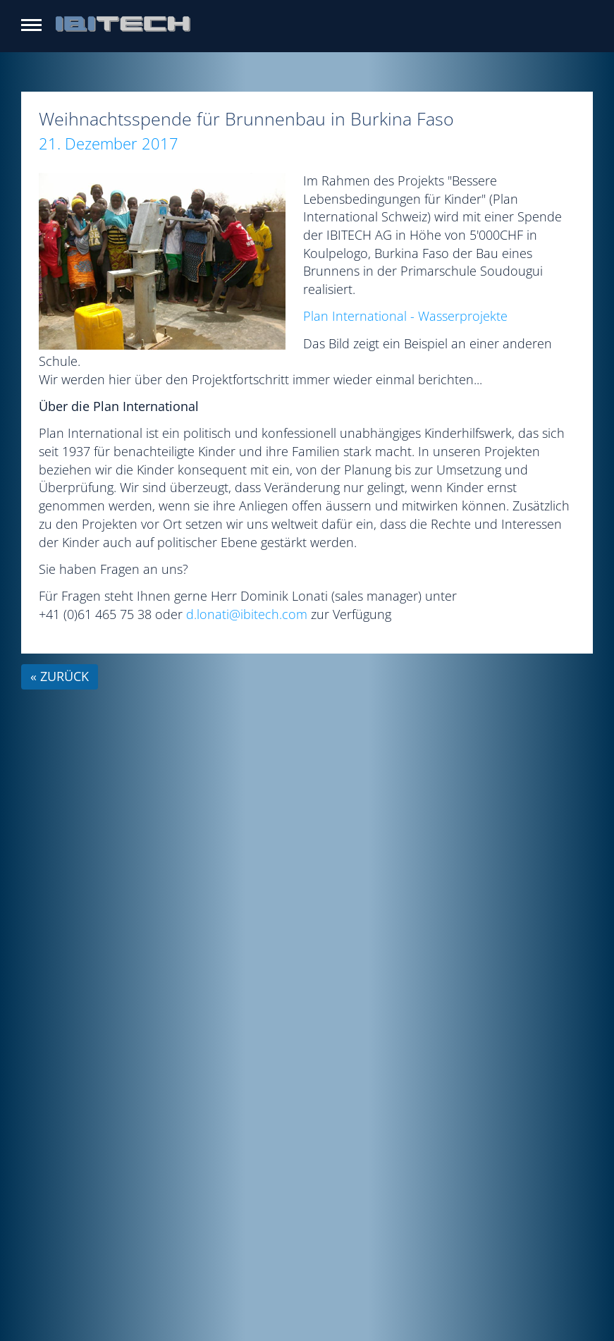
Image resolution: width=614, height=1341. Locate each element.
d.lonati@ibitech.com (246, 614)
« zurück (59, 676)
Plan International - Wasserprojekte (405, 315)
